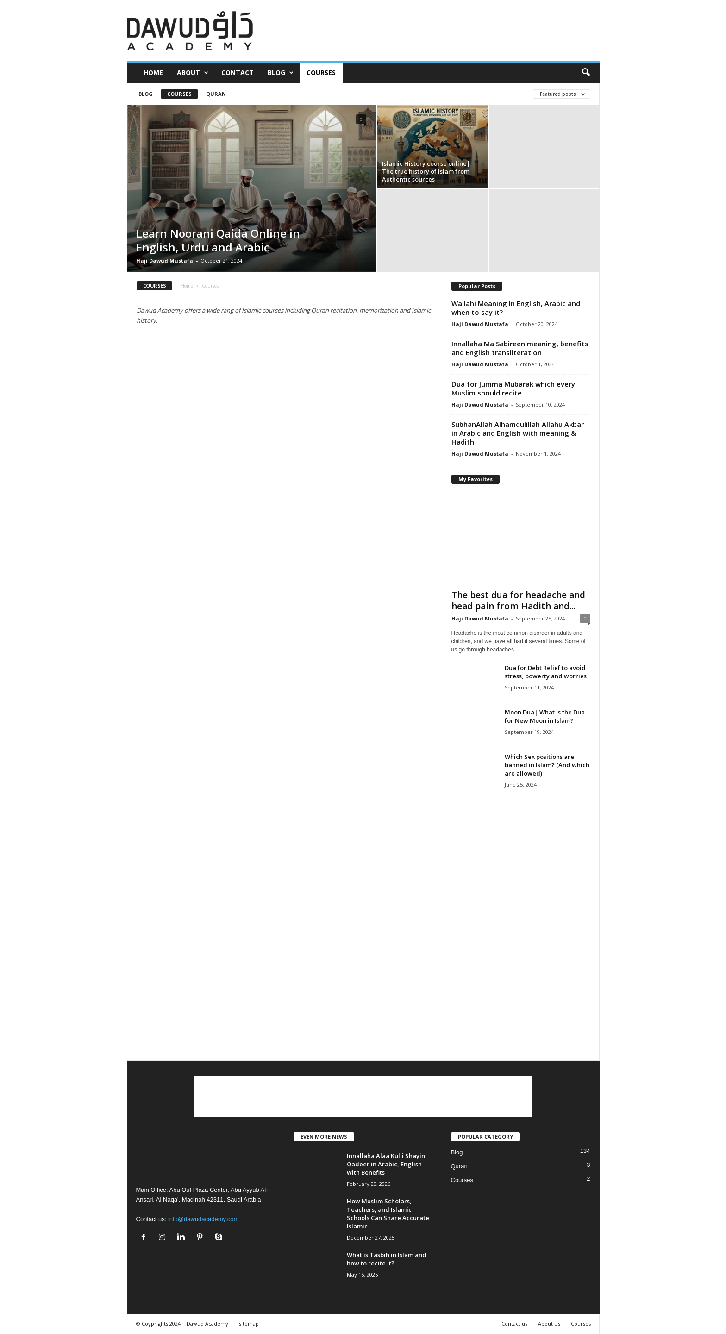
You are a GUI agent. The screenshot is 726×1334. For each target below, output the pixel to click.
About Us (549, 1323)
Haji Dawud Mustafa (164, 260)
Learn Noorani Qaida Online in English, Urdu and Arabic (218, 240)
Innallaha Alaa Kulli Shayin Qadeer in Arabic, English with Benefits (386, 1164)
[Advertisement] (431, 30)
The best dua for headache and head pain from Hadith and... (518, 600)
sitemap (249, 1323)
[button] (586, 73)
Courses (321, 72)
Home (153, 72)
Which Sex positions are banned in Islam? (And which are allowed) (547, 764)
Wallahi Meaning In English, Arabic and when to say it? (515, 308)
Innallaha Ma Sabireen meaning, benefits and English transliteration (519, 348)
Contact (237, 72)
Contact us (514, 1323)
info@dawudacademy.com (203, 1218)
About (192, 73)
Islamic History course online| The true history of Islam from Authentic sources (426, 171)
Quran (216, 93)
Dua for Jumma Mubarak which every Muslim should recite (513, 388)
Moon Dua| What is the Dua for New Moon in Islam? (545, 716)
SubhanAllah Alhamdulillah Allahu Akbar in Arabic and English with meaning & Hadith (517, 433)
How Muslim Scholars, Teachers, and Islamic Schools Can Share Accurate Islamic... (388, 1213)
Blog (281, 73)
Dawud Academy (207, 1323)
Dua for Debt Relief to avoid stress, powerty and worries (546, 672)
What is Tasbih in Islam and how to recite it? (386, 1259)
